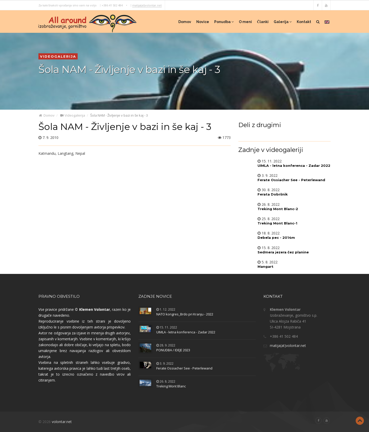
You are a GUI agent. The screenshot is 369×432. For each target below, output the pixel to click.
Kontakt (304, 22)
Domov (184, 22)
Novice (202, 22)
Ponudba (224, 22)
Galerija (283, 22)
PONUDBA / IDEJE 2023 (173, 350)
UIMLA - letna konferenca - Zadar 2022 (185, 332)
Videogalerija (72, 115)
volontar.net (62, 421)
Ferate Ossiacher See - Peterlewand (184, 368)
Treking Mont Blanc (171, 386)
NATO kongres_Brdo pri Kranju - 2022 (184, 314)
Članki (263, 22)
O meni (245, 22)
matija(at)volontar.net (147, 5)
